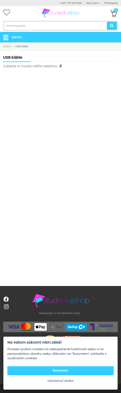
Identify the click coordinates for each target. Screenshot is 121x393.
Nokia (7, 46)
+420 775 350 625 (71, 3)
